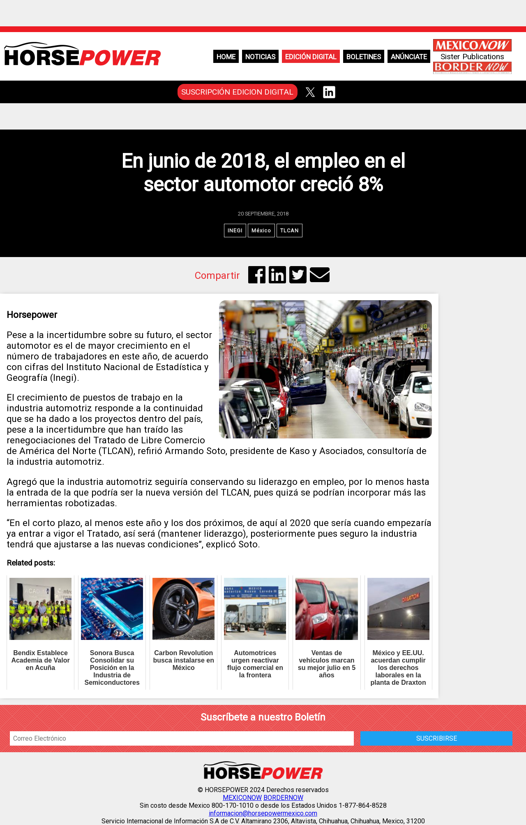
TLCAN (289, 230)
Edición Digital (311, 57)
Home (226, 57)
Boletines (363, 57)
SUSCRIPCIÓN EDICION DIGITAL (237, 92)
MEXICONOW (242, 798)
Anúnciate (409, 57)
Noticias (260, 57)
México (261, 230)
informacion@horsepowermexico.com (263, 813)
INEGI (235, 230)
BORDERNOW (283, 798)
